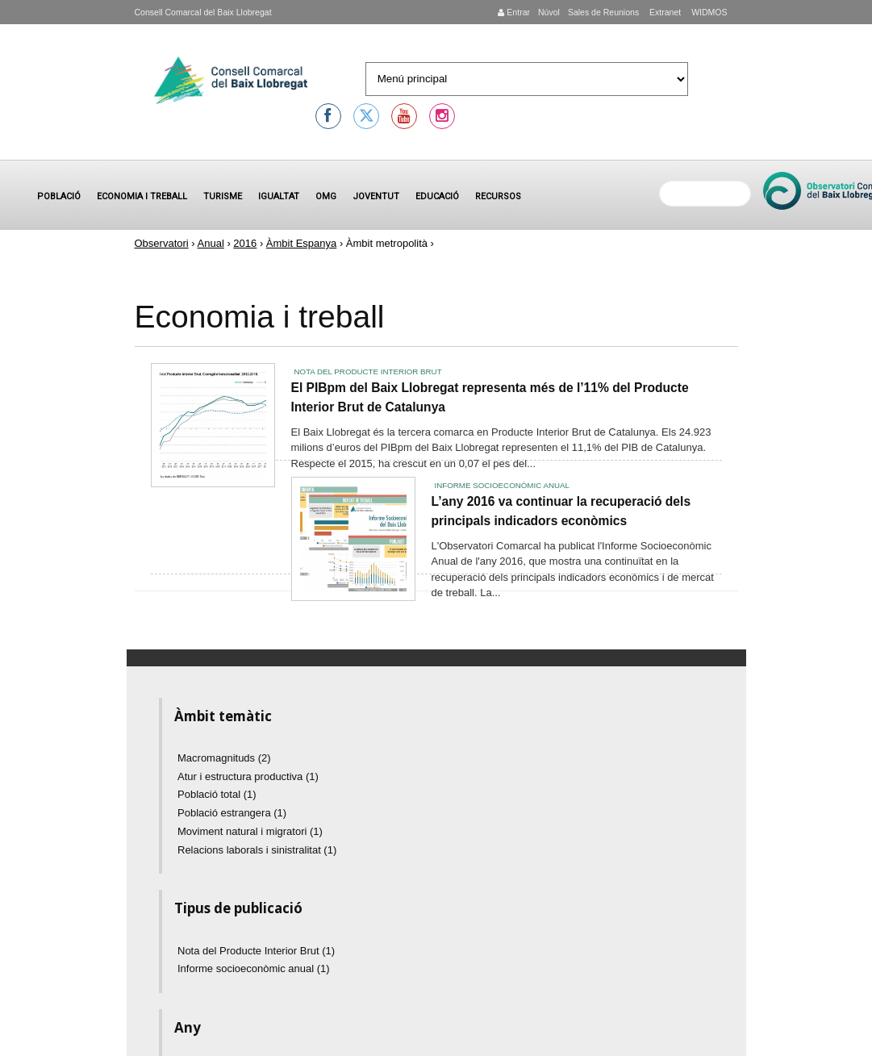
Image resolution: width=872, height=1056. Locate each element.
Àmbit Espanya (301, 243)
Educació (437, 196)
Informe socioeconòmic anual (502, 485)
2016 (245, 243)
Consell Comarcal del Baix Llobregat (203, 12)
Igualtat (278, 196)
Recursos (498, 196)
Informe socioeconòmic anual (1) (253, 968)
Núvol (549, 12)
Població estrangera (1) (231, 813)
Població (59, 196)
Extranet (664, 12)
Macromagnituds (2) (224, 758)
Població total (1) (217, 794)
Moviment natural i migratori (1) (250, 831)
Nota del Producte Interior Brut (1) (256, 951)
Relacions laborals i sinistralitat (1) (256, 850)
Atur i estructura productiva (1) (248, 776)
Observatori (162, 243)
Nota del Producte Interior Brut (368, 371)
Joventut (376, 196)
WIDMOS (708, 12)
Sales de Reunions (603, 12)
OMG (325, 196)
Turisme (222, 196)
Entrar (514, 12)
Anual (211, 243)
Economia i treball (142, 196)
